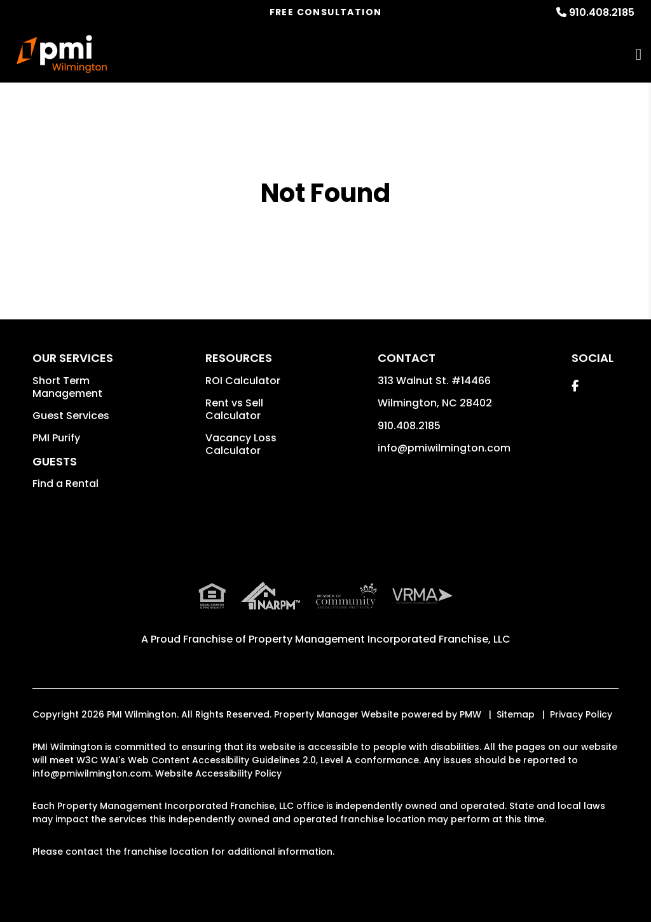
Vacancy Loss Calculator (241, 444)
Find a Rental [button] (65, 483)
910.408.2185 (601, 12)
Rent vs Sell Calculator (234, 409)
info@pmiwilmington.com (444, 448)
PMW (470, 714)
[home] (62, 54)
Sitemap (516, 714)
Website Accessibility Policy (218, 773)
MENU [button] (638, 54)
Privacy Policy (581, 714)
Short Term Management (67, 387)
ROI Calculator (242, 380)
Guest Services (70, 415)
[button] (575, 386)
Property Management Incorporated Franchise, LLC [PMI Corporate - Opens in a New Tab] (380, 639)
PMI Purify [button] (56, 438)
